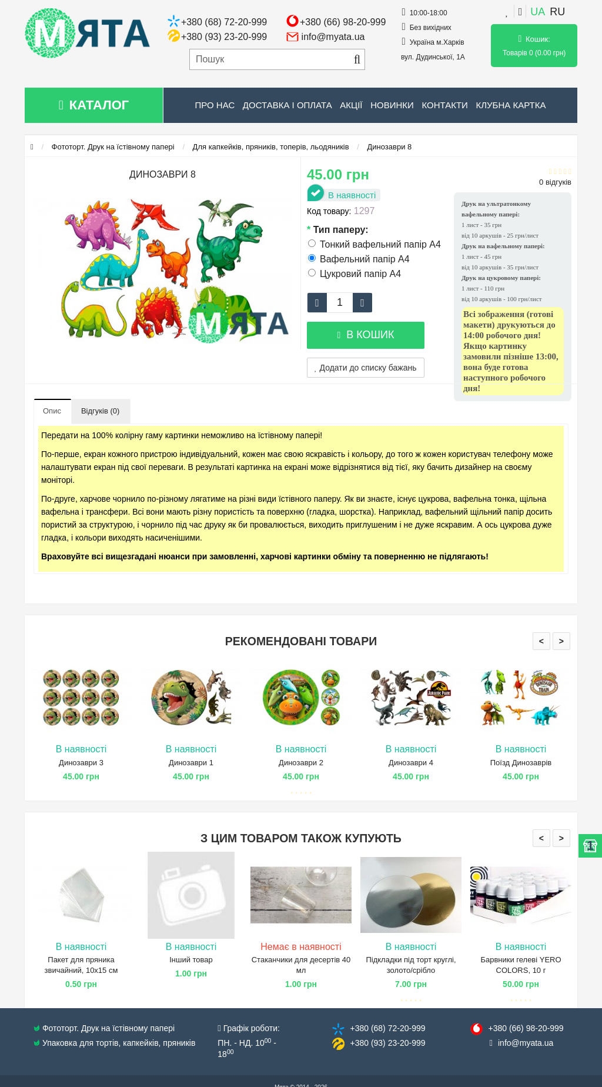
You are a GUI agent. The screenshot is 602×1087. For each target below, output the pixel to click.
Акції (351, 105)
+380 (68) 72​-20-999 (387, 1028)
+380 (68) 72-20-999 (224, 22)
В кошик (365, 335)
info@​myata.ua (525, 1043)
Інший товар (191, 959)
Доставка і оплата (287, 105)
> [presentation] (561, 641)
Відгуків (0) (100, 410)
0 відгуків (555, 182)
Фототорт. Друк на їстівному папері (113, 146)
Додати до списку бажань (366, 367)
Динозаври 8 (389, 146)
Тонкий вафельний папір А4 (374, 244)
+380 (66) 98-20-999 (343, 22)
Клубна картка (511, 105)
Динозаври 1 (191, 762)
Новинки (392, 105)
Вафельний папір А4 (359, 259)
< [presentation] (541, 641)
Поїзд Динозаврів (521, 762)
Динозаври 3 (81, 762)
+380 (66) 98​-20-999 (525, 1028)
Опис (52, 410)
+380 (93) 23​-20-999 (387, 1043)
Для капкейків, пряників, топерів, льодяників (271, 146)
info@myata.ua (333, 37)
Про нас (215, 105)
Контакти (444, 105)
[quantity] (339, 302)
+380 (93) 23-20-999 (224, 37)
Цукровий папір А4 (354, 274)
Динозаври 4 (411, 762)
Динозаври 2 (301, 762)
